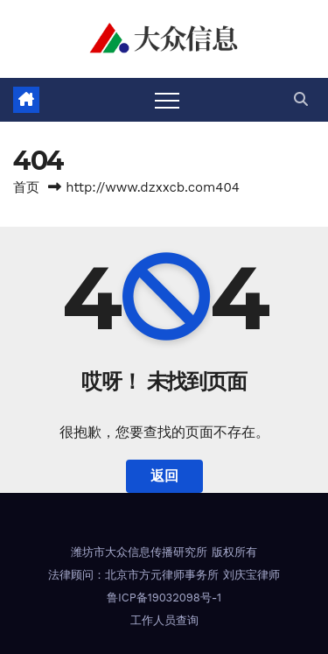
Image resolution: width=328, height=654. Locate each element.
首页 (26, 187)
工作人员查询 (164, 620)
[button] (301, 99)
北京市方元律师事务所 (162, 574)
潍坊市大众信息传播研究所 (139, 552)
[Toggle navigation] (167, 100)
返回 (164, 476)
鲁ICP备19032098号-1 (164, 597)
